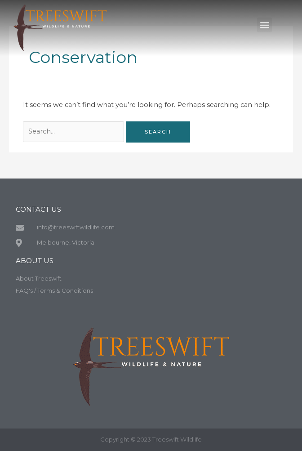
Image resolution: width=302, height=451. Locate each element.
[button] (264, 23)
